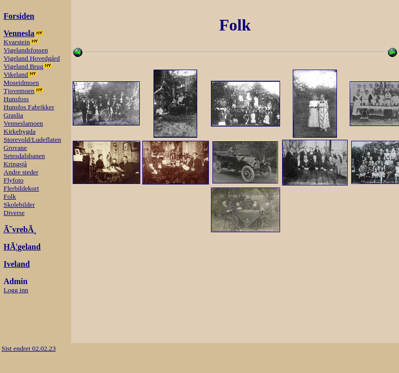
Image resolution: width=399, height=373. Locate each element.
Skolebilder (19, 204)
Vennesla (19, 33)
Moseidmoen (21, 82)
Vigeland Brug (23, 66)
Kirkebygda (20, 131)
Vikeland (16, 74)
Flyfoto (13, 180)
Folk (10, 196)
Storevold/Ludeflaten (32, 139)
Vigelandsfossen (26, 50)
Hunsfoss (16, 99)
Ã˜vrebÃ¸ (20, 229)
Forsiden (19, 16)
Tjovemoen (19, 91)
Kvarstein (17, 42)
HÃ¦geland (22, 246)
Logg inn (16, 290)
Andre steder (21, 172)
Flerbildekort (21, 188)
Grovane (15, 147)
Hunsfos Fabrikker (29, 107)
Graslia (13, 115)
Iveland (17, 264)
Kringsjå (15, 164)
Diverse (14, 212)
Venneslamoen (23, 123)
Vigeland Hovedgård (32, 58)
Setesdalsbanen (24, 156)
